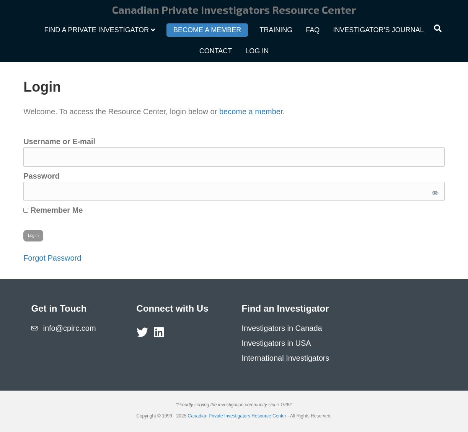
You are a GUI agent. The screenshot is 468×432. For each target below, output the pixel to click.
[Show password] (434, 191)
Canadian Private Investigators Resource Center (237, 416)
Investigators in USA (276, 343)
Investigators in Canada (282, 328)
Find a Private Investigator (96, 30)
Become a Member (207, 30)
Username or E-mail (59, 141)
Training (275, 30)
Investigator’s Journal (378, 30)
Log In (257, 51)
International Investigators (285, 358)
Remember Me (53, 210)
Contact (215, 51)
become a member (251, 111)
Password (41, 176)
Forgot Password (52, 258)
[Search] (438, 28)
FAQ (313, 30)
